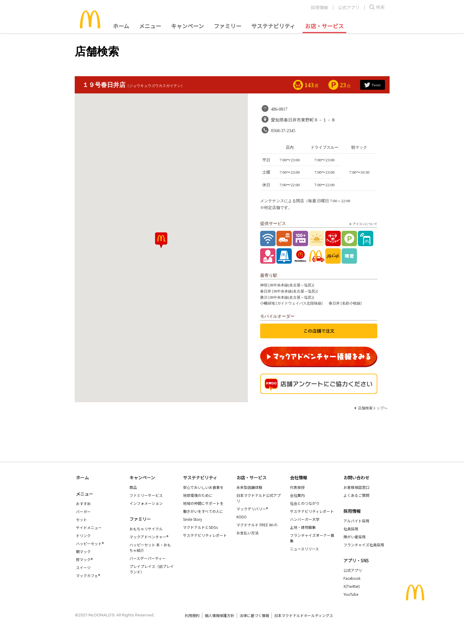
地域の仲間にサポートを (203, 503)
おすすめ (83, 503)
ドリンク (83, 535)
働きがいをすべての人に (203, 511)
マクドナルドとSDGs (200, 527)
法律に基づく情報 (254, 615)
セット (81, 519)
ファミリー (227, 26)
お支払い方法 (247, 532)
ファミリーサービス (146, 495)
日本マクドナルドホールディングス (303, 615)
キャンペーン (187, 26)
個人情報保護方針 (219, 615)
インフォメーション (146, 503)
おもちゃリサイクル (146, 528)
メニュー (84, 494)
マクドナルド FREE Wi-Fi (256, 524)
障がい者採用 (354, 536)
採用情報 (319, 7)
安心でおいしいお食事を (203, 487)
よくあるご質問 (356, 495)
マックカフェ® (88, 575)
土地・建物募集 (303, 527)
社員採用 (350, 528)
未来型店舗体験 (249, 487)
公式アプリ (348, 7)
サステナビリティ (273, 26)
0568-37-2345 (283, 130)
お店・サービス (324, 26)
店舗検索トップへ (372, 408)
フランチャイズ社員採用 (363, 544)
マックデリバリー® (252, 508)
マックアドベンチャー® (148, 536)
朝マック (83, 551)
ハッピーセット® (90, 543)
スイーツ (83, 567)
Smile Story (192, 519)
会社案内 (297, 495)
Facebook (351, 578)
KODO (241, 516)
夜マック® (84, 559)
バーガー (83, 511)
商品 (133, 487)
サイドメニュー (89, 527)
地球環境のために (197, 495)
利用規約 (192, 615)
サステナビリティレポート (205, 535)
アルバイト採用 (356, 520)
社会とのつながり (304, 503)
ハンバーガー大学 (304, 519)
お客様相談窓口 (356, 487)
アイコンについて (362, 224)
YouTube (350, 594)
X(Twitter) (351, 586)
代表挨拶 (297, 487)
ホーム (121, 26)
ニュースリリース (304, 548)
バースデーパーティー (147, 558)
